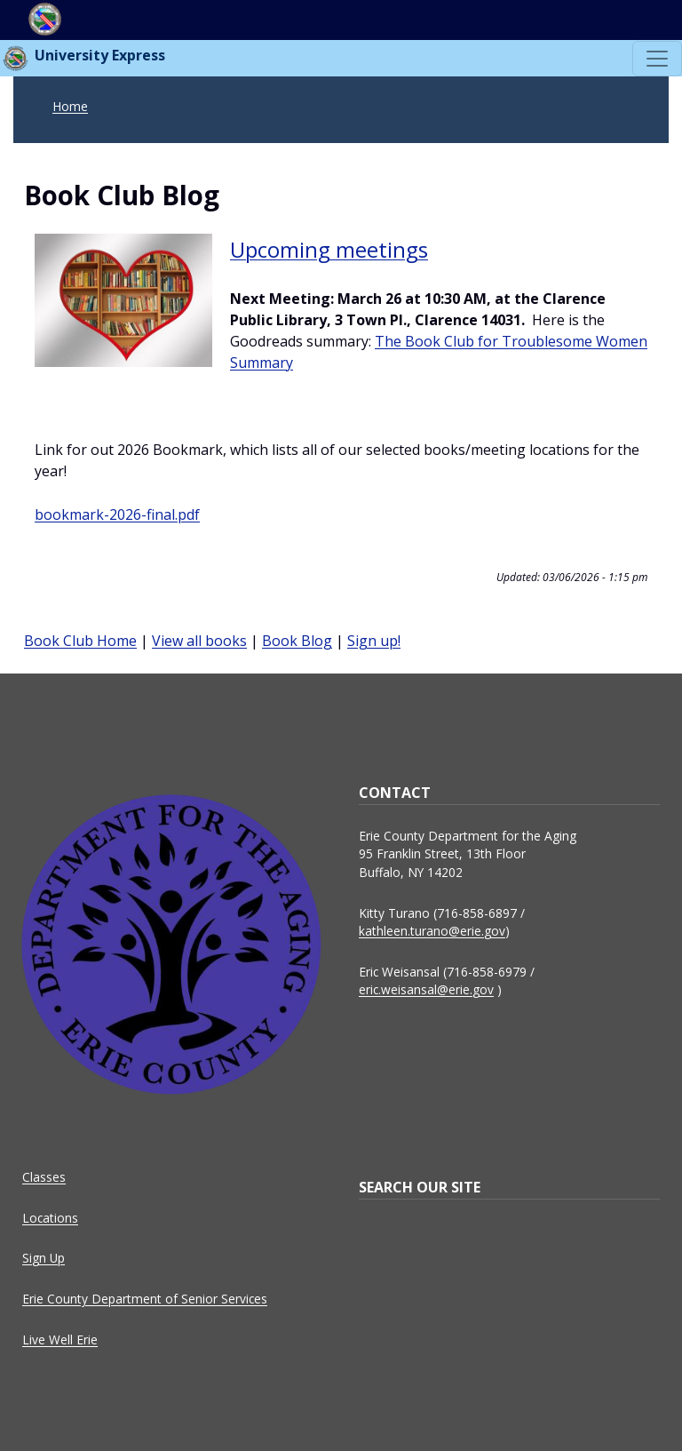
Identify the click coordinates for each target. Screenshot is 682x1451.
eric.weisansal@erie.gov (426, 989)
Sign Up (43, 1257)
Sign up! (373, 640)
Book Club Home (80, 640)
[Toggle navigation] (657, 58)
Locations (50, 1217)
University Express (82, 58)
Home (70, 106)
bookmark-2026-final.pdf (117, 514)
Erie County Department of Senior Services (144, 1298)
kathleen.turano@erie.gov (432, 930)
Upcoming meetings (329, 249)
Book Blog (297, 640)
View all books (199, 640)
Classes (44, 1176)
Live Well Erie (60, 1339)
